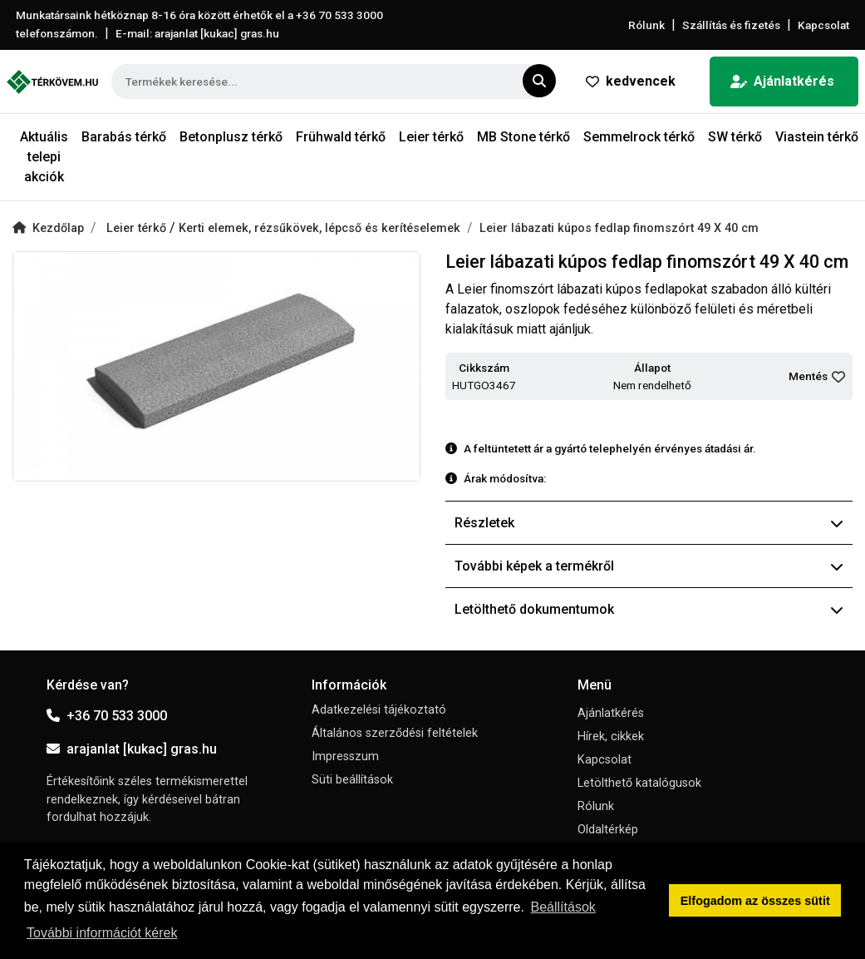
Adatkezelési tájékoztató (379, 710)
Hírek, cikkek (610, 736)
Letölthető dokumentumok (649, 609)
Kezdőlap (48, 228)
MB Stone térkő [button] (523, 137)
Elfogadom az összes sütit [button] (755, 900)
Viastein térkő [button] (816, 137)
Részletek (649, 523)
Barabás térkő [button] (123, 137)
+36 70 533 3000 (107, 716)
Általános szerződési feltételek (395, 733)
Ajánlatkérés (782, 81)
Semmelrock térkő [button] (639, 137)
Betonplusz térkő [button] (231, 137)
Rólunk (646, 25)
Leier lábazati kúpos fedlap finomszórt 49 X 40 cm (619, 228)
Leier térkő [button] (431, 137)
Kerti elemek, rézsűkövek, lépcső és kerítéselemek (319, 228)
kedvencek (631, 81)
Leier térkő (138, 228)
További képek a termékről (649, 566)
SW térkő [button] (735, 137)
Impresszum (345, 756)
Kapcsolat (823, 25)
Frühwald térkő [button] (341, 137)
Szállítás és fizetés (731, 25)
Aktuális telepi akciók (44, 157)
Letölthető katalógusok (639, 783)
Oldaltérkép (607, 830)
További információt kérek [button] (102, 933)
